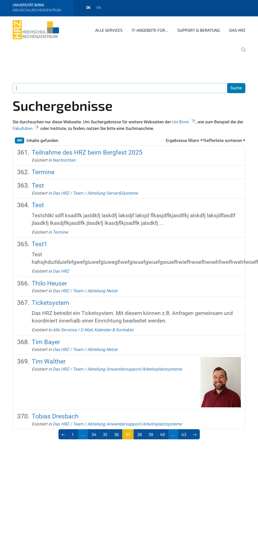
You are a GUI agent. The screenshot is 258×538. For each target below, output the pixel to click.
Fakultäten (26, 128)
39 (150, 434)
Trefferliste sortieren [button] (222, 140)
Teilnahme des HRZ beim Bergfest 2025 (87, 152)
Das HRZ (237, 30)
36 (116, 434)
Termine (43, 172)
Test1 (39, 244)
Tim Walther (49, 361)
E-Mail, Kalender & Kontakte (107, 329)
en (98, 7)
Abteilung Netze (102, 290)
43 (183, 434)
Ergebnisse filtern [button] (182, 140)
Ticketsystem (50, 302)
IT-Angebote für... (150, 30)
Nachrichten (64, 160)
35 (105, 434)
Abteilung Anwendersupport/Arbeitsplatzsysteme (134, 369)
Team (78, 193)
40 (162, 434)
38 (139, 434)
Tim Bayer (46, 342)
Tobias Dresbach (55, 416)
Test (38, 185)
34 (93, 434)
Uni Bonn (184, 121)
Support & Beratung (198, 30)
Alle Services (108, 30)
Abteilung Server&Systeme (112, 193)
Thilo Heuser (49, 283)
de (88, 7)
